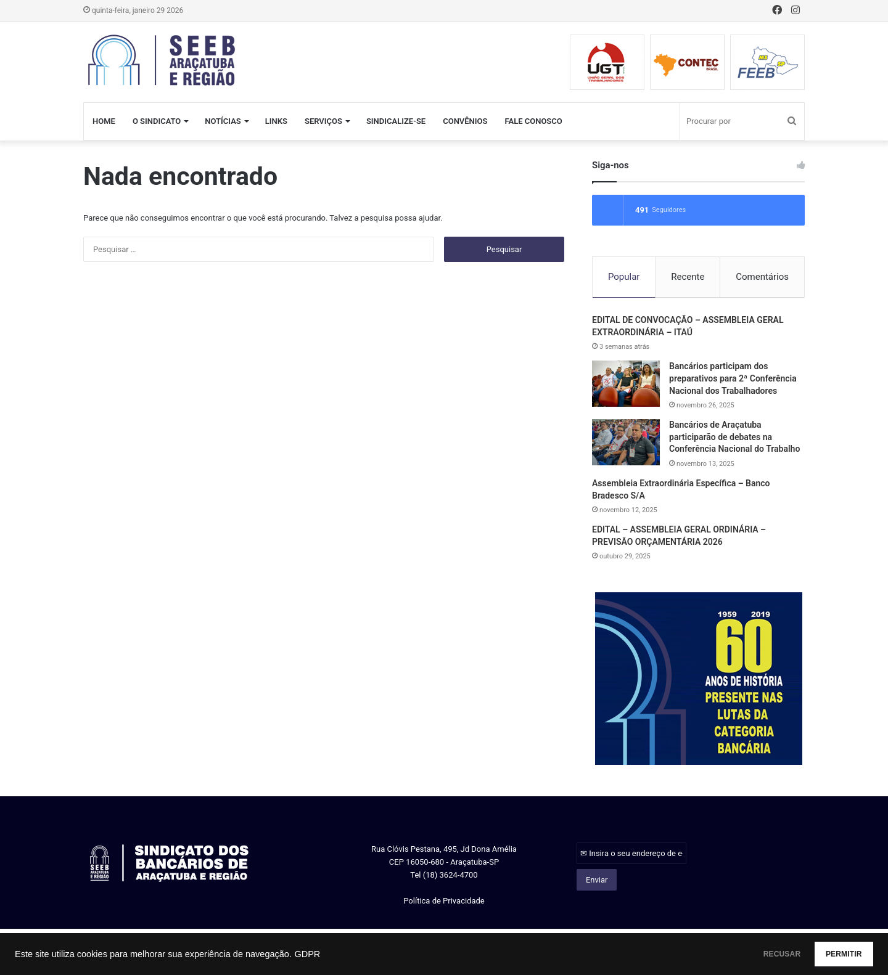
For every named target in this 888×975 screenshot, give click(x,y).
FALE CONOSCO (533, 121)
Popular (624, 276)
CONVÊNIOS (465, 121)
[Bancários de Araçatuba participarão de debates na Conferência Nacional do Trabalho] (626, 444)
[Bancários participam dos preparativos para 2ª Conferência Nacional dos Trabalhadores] (626, 385)
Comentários (762, 276)
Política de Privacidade (444, 902)
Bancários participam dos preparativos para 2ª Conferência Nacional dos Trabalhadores (733, 380)
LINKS (276, 121)
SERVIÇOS (323, 121)
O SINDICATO (157, 121)
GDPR (307, 954)
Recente (687, 276)
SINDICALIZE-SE (396, 121)
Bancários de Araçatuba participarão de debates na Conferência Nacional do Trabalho (734, 438)
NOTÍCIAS (223, 121)
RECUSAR (751, 954)
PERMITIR (833, 954)
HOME (103, 121)
